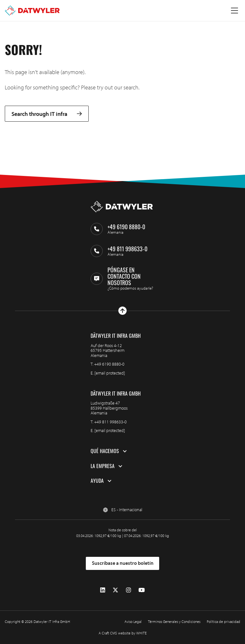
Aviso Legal (133, 621)
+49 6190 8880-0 (109, 364)
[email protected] (109, 373)
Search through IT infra (46, 113)
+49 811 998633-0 (110, 422)
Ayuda (97, 481)
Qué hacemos (105, 451)
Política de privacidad (223, 621)
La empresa (103, 466)
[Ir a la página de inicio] (32, 10)
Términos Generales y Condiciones (174, 621)
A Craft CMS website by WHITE (123, 633)
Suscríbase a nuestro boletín (122, 563)
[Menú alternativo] (234, 10)
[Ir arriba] (122, 310)
